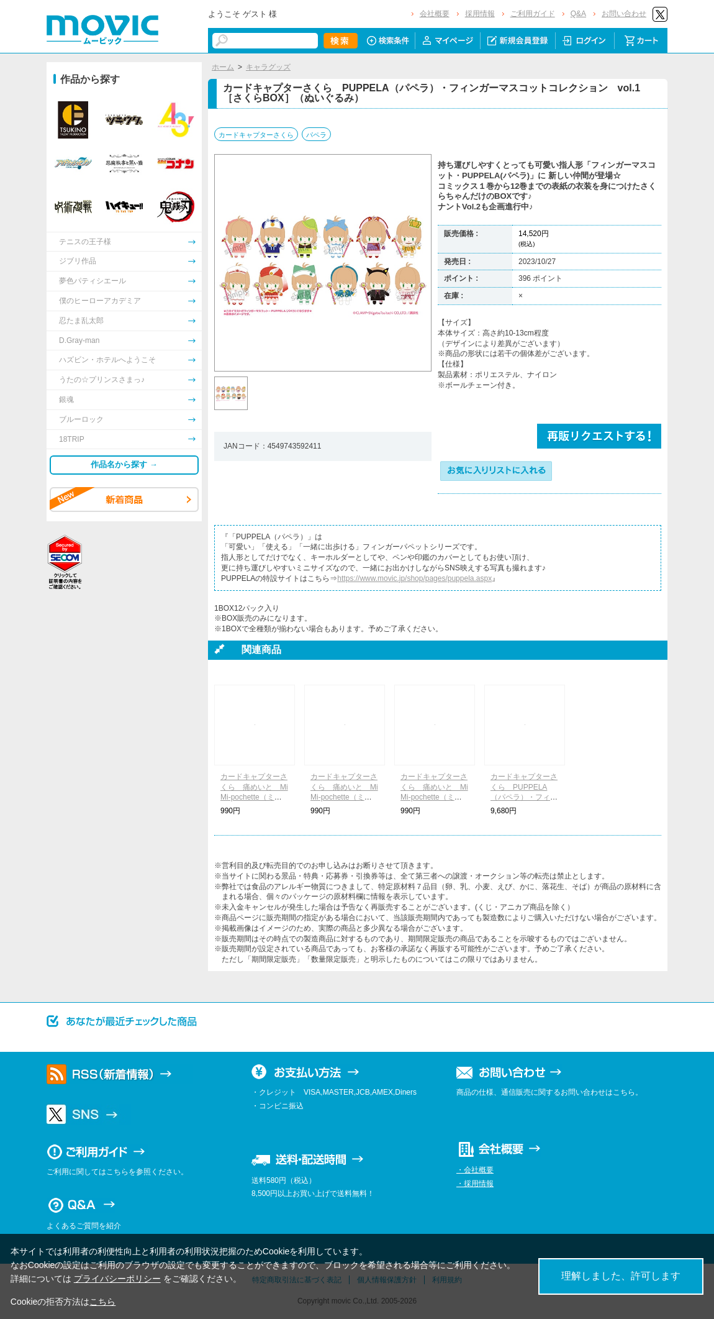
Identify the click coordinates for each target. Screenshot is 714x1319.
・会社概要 (475, 1170)
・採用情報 (475, 1183)
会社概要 (435, 13)
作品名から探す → (124, 464)
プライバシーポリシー (117, 1279)
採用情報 (480, 13)
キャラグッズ (268, 67)
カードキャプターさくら (256, 135)
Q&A (578, 13)
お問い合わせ (624, 13)
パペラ (316, 135)
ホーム (223, 67)
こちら (102, 1302)
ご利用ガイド (532, 13)
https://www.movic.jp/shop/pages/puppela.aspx (414, 578)
